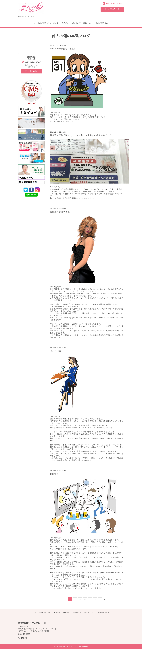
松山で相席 (55, 351)
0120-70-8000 (114, 3)
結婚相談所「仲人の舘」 (66, 646)
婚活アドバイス (88, 23)
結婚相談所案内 (102, 23)
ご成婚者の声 (76, 23)
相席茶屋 (54, 474)
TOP (34, 23)
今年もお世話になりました (63, 49)
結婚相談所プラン (45, 23)
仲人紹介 (65, 23)
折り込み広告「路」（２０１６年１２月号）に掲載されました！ (82, 135)
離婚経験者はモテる (60, 212)
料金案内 (56, 23)
